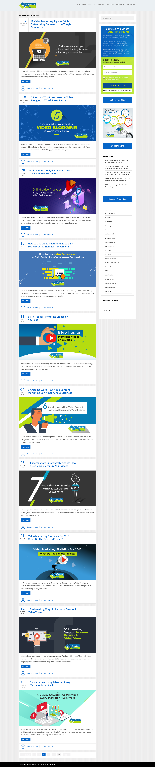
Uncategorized (109, 279)
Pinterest (108, 267)
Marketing (108, 254)
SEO (106, 271)
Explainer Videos (110, 242)
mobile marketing (110, 258)
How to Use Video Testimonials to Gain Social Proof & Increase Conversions (50, 245)
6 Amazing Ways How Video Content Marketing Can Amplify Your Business (50, 391)
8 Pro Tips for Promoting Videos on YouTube (48, 318)
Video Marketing (33, 88)
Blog (84, 4)
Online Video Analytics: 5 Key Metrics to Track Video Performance (52, 172)
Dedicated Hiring (110, 234)
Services (101, 4)
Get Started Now (118, 100)
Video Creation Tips (111, 283)
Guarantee (120, 4)
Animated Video (110, 213)
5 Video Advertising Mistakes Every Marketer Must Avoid (50, 684)
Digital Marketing (110, 238)
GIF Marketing (109, 246)
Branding (108, 226)
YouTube (108, 291)
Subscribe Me (117, 145)
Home (78, 4)
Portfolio (110, 4)
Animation (108, 217)
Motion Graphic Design (112, 263)
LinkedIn (108, 250)
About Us (92, 4)
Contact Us (130, 4)
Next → (66, 755)
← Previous (26, 755)
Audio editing (109, 222)
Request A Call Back (117, 199)
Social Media (109, 275)
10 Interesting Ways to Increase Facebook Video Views (52, 610)
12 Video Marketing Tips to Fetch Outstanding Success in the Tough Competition (51, 24)
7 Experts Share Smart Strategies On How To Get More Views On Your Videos (52, 464)
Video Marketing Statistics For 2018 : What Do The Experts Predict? (49, 537)
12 (59, 755)
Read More (25, 81)
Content (107, 230)
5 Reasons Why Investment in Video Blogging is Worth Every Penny (52, 99)
